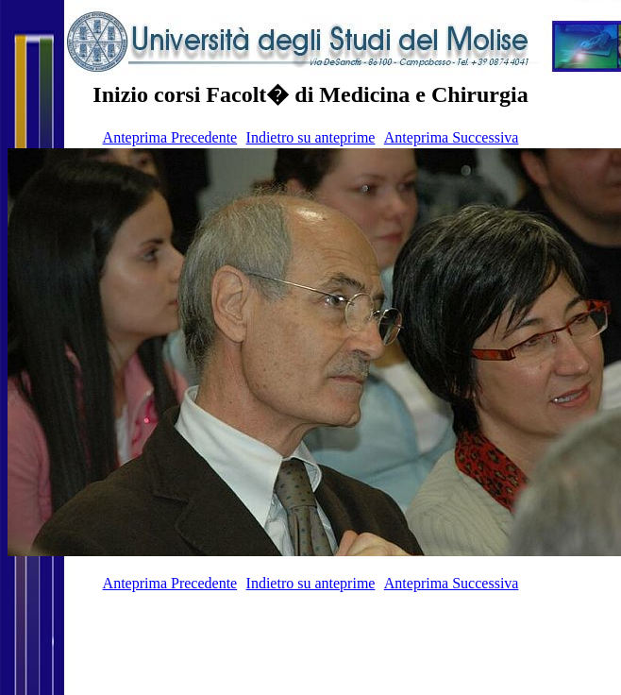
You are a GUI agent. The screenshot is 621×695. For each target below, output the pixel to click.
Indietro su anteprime (311, 137)
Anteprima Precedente (170, 137)
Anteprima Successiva (451, 137)
